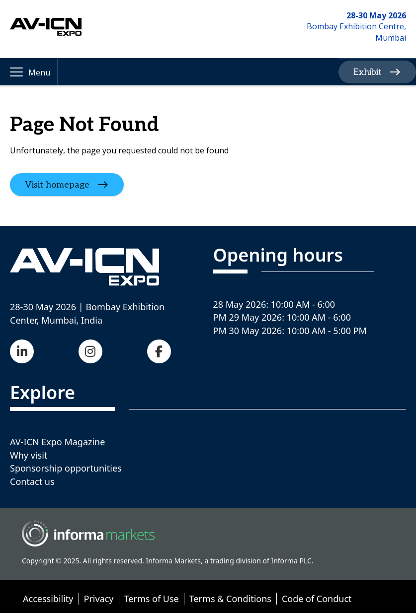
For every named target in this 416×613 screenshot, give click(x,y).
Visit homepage (57, 185)
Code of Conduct (317, 599)
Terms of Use (151, 599)
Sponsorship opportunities (66, 468)
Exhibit (367, 72)
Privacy (99, 599)
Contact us (32, 481)
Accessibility (48, 599)
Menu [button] (39, 72)
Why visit (28, 455)
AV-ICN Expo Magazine (57, 442)
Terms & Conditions (230, 599)
